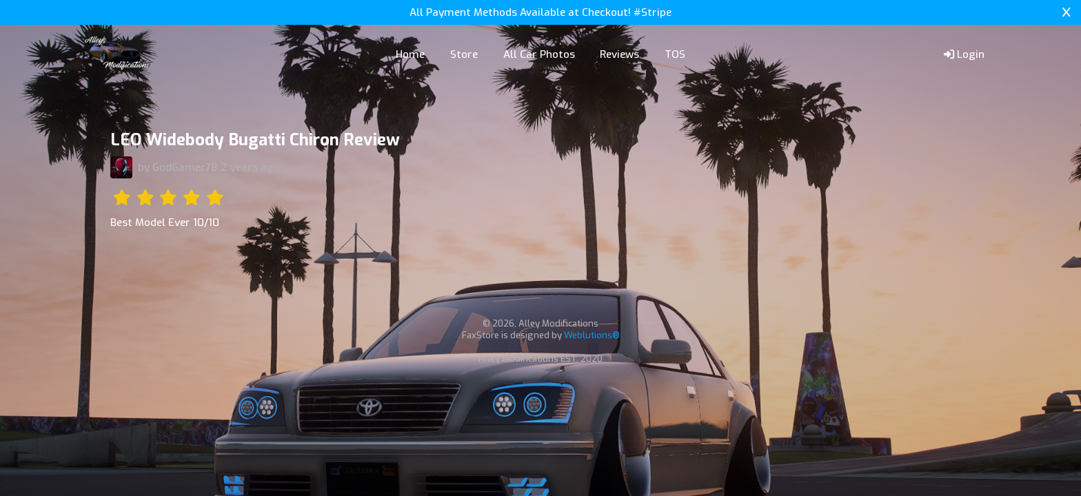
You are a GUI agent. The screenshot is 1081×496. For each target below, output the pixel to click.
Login (964, 54)
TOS (675, 54)
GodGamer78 (185, 167)
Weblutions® (592, 335)
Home (410, 54)
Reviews (619, 54)
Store (464, 54)
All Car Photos (539, 54)
